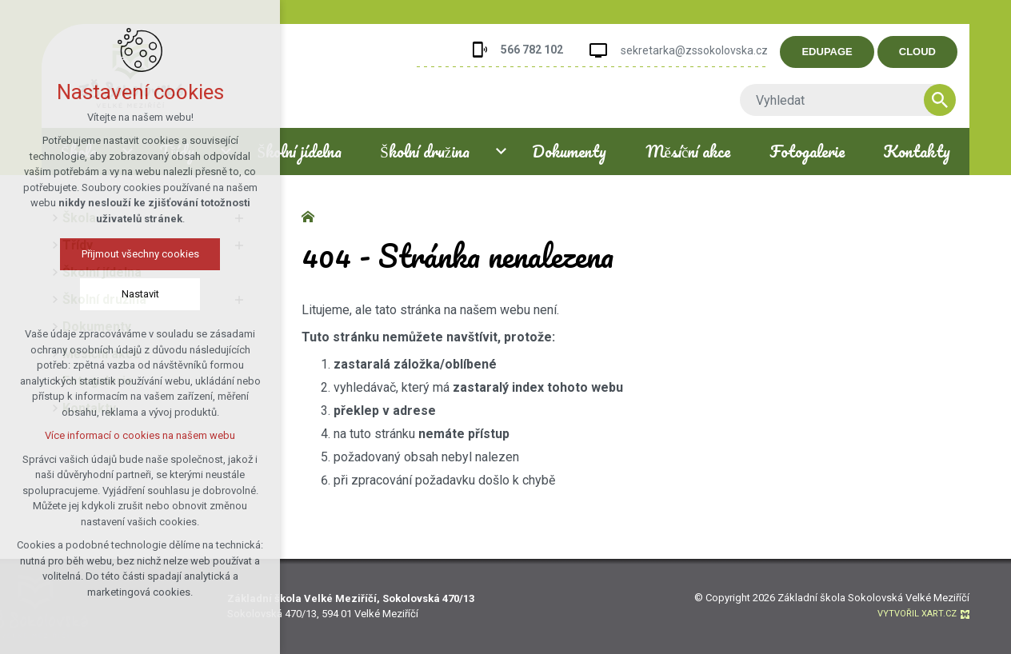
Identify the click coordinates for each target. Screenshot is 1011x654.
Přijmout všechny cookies (139, 254)
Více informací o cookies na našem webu (140, 435)
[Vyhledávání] (957, 100)
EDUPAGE (843, 52)
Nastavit (139, 294)
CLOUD (933, 52)
